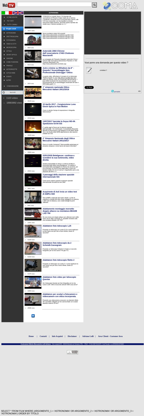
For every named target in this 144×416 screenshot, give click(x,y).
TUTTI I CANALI (10, 24)
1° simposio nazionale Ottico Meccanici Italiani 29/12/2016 (56, 88)
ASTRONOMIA (10, 33)
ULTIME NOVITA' (10, 17)
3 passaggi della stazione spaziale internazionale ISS (58, 176)
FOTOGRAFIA (10, 40)
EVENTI (7, 77)
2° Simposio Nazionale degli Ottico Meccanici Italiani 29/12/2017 (59, 139)
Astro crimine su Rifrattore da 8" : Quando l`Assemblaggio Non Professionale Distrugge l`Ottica (58, 70)
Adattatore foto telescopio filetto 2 (58, 260)
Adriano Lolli (88, 336)
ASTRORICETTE (10, 69)
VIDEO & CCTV (10, 44)
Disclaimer (72, 336)
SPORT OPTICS (10, 55)
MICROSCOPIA (10, 47)
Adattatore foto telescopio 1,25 (57, 226)
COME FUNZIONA (11, 62)
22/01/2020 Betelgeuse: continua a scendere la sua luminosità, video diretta (58, 157)
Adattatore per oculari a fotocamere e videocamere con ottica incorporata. (60, 295)
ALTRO (7, 80)
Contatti (43, 336)
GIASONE (8, 58)
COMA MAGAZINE (11, 86)
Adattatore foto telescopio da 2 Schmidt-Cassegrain (57, 244)
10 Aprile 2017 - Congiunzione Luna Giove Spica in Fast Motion (59, 105)
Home (31, 336)
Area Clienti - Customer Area (110, 336)
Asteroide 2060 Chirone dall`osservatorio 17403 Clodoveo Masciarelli (58, 53)
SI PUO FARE (9, 73)
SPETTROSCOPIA (11, 37)
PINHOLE (8, 66)
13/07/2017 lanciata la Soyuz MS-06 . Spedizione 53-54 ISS (59, 122)
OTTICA (8, 51)
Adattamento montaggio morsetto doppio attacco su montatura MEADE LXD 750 (60, 211)
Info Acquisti (57, 336)
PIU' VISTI (9, 21)
